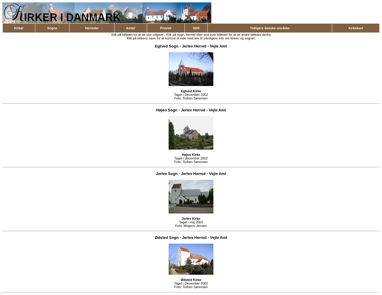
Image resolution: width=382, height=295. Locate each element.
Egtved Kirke (191, 91)
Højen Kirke (191, 154)
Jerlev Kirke (191, 218)
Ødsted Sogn (167, 237)
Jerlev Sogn (167, 173)
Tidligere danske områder (270, 28)
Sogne (52, 28)
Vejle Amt (218, 46)
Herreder (92, 28)
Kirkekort (356, 28)
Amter (130, 28)
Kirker (19, 28)
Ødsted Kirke (191, 280)
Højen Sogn (166, 110)
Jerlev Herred (194, 46)
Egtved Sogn (166, 46)
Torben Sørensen (195, 98)
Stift (196, 28)
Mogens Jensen (195, 226)
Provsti (165, 28)
